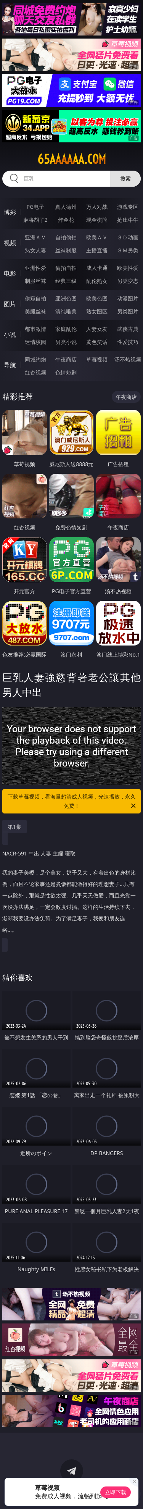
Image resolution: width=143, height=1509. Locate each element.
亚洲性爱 (35, 267)
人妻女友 (97, 328)
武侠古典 (127, 328)
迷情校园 (35, 341)
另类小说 (66, 341)
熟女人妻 (35, 250)
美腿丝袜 (35, 311)
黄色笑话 (97, 341)
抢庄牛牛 (127, 219)
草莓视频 (97, 359)
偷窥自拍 (35, 298)
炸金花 (66, 219)
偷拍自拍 (66, 267)
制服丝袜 (35, 280)
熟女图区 (97, 311)
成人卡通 (97, 267)
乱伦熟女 (97, 280)
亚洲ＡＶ (35, 237)
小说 (10, 334)
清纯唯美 (66, 311)
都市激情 (35, 328)
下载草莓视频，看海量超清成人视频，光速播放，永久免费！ (72, 801)
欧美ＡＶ (97, 237)
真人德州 (66, 206)
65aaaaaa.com (71, 159)
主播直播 (97, 250)
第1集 (14, 826)
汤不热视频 (127, 359)
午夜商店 (66, 359)
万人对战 (97, 206)
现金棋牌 (97, 219)
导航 (10, 365)
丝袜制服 (66, 250)
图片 (10, 304)
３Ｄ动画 (127, 237)
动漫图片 (127, 298)
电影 (10, 273)
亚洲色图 (66, 298)
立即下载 (115, 1492)
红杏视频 (35, 372)
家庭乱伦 (66, 328)
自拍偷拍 (66, 237)
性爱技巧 (127, 341)
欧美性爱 (127, 267)
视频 (10, 243)
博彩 (10, 212)
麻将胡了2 (35, 219)
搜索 (125, 178)
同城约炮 (35, 359)
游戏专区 (127, 206)
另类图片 (127, 311)
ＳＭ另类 (127, 250)
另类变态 (127, 280)
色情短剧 (66, 372)
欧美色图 (97, 298)
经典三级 (66, 280)
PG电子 (35, 206)
